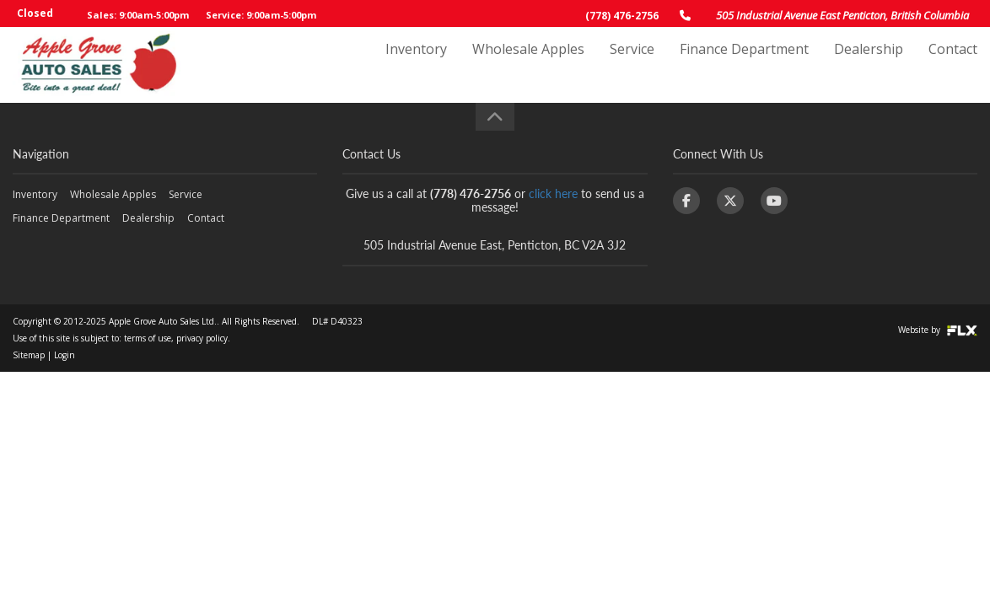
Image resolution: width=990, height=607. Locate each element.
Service (632, 65)
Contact (952, 65)
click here (553, 193)
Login (64, 355)
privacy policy (202, 338)
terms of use (147, 338)
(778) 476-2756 (622, 15)
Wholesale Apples (528, 65)
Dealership (868, 65)
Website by (937, 330)
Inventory (416, 65)
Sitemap (29, 355)
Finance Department (744, 65)
